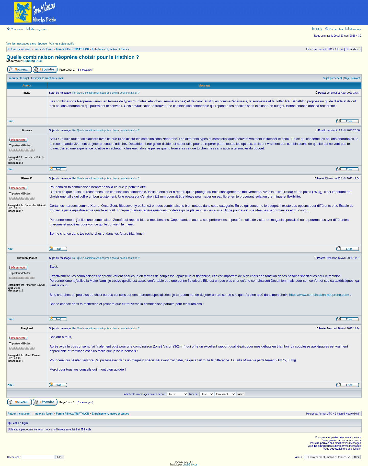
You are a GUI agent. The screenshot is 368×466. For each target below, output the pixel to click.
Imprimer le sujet (19, 78)
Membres (353, 29)
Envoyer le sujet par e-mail (47, 78)
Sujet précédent (332, 78)
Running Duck (33, 60)
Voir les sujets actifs (61, 43)
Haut (10, 121)
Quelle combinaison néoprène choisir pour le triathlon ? (72, 57)
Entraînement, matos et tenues (110, 49)
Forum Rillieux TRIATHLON (72, 49)
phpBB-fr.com (190, 464)
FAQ (317, 29)
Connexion (15, 29)
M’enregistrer (37, 29)
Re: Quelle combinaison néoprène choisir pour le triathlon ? (106, 92)
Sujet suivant (352, 78)
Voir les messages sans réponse (26, 43)
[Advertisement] (219, 12)
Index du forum (44, 49)
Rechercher (334, 29)
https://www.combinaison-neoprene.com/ (319, 295)
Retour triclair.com (19, 49)
